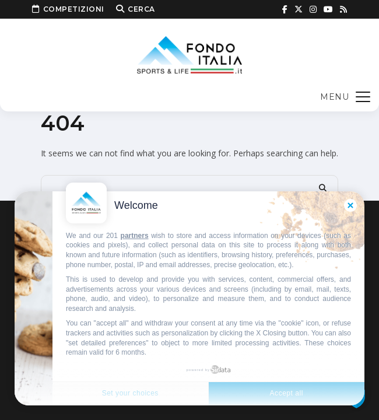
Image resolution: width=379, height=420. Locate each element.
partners (135, 236)
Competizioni (68, 9)
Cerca (135, 9)
